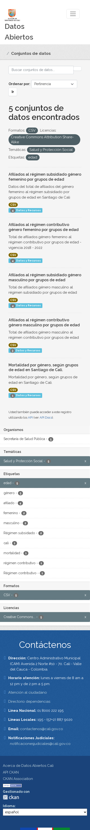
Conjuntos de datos (31, 53)
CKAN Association (18, 779)
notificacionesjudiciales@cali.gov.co (40, 744)
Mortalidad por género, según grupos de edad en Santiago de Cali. (43, 367)
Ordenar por (19, 84)
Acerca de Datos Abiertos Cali (28, 765)
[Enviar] (77, 69)
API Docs (46, 417)
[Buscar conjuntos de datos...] (41, 70)
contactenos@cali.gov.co (41, 729)
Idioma (9, 806)
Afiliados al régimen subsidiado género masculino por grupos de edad (45, 277)
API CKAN (11, 772)
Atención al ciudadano (27, 692)
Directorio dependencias (29, 701)
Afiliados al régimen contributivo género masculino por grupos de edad (44, 322)
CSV (13, 204)
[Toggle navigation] (73, 14)
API (30, 417)
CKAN (11, 797)
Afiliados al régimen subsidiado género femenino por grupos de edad (45, 177)
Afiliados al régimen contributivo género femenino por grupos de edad (44, 227)
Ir (13, 92)
